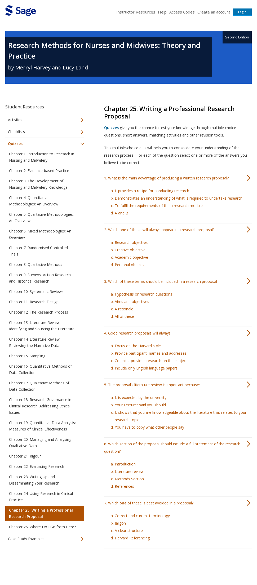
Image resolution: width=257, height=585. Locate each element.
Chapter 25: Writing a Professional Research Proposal (41, 513)
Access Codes (182, 12)
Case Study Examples (26, 538)
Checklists (16, 131)
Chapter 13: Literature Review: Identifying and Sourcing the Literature (41, 325)
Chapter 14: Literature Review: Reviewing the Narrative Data (34, 342)
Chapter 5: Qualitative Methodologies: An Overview (41, 217)
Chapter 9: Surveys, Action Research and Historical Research (40, 278)
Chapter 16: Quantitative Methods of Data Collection (40, 369)
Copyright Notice (187, 565)
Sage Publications (35, 565)
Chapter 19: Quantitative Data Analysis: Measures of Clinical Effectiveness (42, 426)
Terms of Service (154, 565)
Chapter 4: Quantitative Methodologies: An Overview (33, 200)
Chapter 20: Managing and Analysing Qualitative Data (40, 442)
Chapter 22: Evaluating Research (36, 466)
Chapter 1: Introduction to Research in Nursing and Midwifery (41, 157)
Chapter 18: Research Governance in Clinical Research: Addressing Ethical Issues (40, 406)
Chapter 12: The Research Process (38, 312)
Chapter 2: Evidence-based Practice (39, 170)
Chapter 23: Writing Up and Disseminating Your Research (34, 480)
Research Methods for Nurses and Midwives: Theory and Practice (104, 50)
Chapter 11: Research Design (34, 301)
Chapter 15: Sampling (27, 355)
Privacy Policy (216, 565)
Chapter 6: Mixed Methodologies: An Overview (40, 234)
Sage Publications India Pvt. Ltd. (82, 565)
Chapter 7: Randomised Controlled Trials (38, 251)
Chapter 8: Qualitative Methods (35, 264)
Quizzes (15, 143)
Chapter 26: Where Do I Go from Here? (42, 526)
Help (162, 12)
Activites (15, 119)
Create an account (213, 12)
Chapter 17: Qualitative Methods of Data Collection (39, 386)
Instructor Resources (135, 12)
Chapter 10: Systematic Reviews (36, 291)
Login (242, 12)
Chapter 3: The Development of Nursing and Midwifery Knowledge (38, 184)
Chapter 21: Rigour (25, 456)
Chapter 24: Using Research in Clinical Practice (41, 496)
